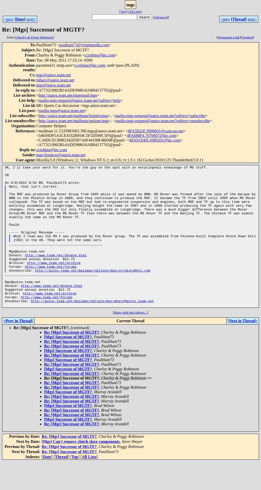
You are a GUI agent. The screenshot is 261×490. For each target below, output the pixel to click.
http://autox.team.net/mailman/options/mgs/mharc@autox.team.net (92, 328)
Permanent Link (229, 37)
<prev (9, 19)
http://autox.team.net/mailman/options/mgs (74, 121)
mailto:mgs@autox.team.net (62, 110)
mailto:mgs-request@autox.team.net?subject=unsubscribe (162, 121)
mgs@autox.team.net (53, 75)
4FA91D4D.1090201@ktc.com (154, 140)
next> (31, 19)
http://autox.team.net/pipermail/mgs (68, 95)
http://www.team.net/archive (54, 282)
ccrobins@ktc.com (100, 55)
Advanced (161, 17)
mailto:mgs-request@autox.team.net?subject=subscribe (160, 116)
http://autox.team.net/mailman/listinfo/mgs (74, 116)
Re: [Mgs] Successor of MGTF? (71, 360)
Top (123, 11)
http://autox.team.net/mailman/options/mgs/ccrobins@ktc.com (92, 291)
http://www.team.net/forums (51, 287)
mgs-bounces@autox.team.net (61, 155)
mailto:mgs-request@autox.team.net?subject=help (80, 100)
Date (20, 19)
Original (247, 37)
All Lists (134, 11)
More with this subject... (130, 341)
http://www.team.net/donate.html (56, 273)
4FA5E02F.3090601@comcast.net (156, 131)
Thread (238, 19)
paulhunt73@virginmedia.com (84, 45)
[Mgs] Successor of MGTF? (68, 365)
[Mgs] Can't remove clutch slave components (81, 470)
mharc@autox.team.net (55, 80)
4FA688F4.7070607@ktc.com (151, 135)
